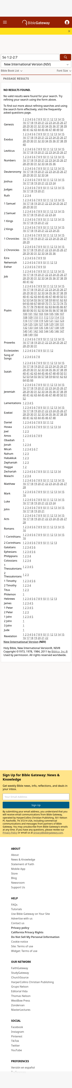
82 (46, 307)
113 (51, 317)
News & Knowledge (23, 859)
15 (62, 119)
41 (28, 130)
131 (62, 324)
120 (46, 321)
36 (54, 126)
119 (40, 321)
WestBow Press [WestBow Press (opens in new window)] (20, 1000)
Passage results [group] (16, 78)
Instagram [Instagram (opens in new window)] (17, 1032)
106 (56, 314)
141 (30, 331)
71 (50, 303)
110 (35, 317)
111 (40, 317)
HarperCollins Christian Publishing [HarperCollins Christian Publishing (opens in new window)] (32, 982)
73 (57, 303)
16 (24, 123)
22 (46, 123)
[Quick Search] (30, 57)
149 (30, 335)
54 (31, 300)
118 (35, 321)
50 (61, 130)
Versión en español (23, 1067)
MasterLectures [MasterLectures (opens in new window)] (20, 1010)
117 (30, 321)
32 (39, 126)
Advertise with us (22, 918)
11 (47, 119)
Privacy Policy (10, 832)
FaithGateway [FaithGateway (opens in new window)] (19, 968)
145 (51, 331)
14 (59, 119)
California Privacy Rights (27, 932)
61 (57, 300)
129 (51, 324)
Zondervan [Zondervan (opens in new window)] (18, 1005)
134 (35, 328)
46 (46, 130)
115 (62, 317)
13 (55, 119)
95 (50, 310)
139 (62, 328)
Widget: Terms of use (24, 951)
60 (54, 300)
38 (61, 126)
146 (56, 331)
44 (39, 130)
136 (46, 328)
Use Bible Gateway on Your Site (30, 914)
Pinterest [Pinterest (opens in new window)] (16, 1036)
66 (31, 303)
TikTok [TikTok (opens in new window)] (15, 1041)
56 (39, 300)
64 (24, 303)
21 (42, 123)
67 (35, 303)
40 (24, 130)
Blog (14, 878)
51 (65, 296)
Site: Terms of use (22, 946)
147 (62, 331)
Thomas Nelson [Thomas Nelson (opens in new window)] (21, 996)
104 (46, 314)
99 (65, 310)
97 (57, 310)
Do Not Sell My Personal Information (35, 937)
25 (57, 123)
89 (28, 310)
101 (30, 314)
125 (30, 324)
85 (57, 307)
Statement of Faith (22, 864)
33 (42, 126)
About (15, 855)
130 (56, 324)
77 (28, 307)
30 (31, 126)
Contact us (17, 923)
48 (54, 130)
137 (51, 328)
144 (46, 331)
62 (61, 300)
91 (35, 310)
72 (54, 303)
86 (61, 307)
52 (24, 300)
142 (35, 331)
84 (54, 307)
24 (54, 123)
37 (57, 126)
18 (31, 123)
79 (35, 307)
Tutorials (16, 909)
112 (46, 317)
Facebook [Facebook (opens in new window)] (17, 1027)
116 (25, 321)
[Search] (65, 57)
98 (61, 310)
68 (39, 303)
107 (62, 314)
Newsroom (18, 882)
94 (46, 310)
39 (65, 126)
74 (61, 303)
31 (35, 126)
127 (40, 324)
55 (35, 300)
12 (51, 119)
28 (24, 126)
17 (28, 123)
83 (50, 307)
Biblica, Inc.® (59, 651)
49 (57, 130)
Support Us (18, 887)
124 (25, 324)
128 (46, 324)
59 (50, 300)
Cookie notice (19, 941)
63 (65, 300)
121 (51, 321)
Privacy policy (20, 928)
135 (40, 328)
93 (42, 310)
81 (42, 307)
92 (39, 310)
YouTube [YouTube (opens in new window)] (16, 1050)
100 (25, 314)
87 (65, 307)
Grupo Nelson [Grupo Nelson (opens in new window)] (19, 986)
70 (46, 303)
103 (40, 314)
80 (39, 307)
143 (40, 331)
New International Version (20, 642)
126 (35, 324)
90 (31, 310)
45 (42, 130)
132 (25, 328)
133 (30, 328)
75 (65, 303)
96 (54, 310)
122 (56, 321)
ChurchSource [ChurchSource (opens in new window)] (20, 977)
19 (35, 123)
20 (39, 123)
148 (25, 335)
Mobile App (18, 869)
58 (46, 300)
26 (61, 123)
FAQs (14, 904)
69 (42, 303)
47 (50, 130)
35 (50, 126)
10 (44, 119)
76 (24, 307)
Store (14, 873)
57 (42, 300)
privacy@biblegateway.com (48, 832)
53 (28, 300)
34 (46, 126)
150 (35, 335)
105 (51, 314)
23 (50, 123)
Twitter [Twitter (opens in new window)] (15, 1045)
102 (35, 314)
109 (30, 317)
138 (56, 328)
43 (35, 130)
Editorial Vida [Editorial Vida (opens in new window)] (19, 991)
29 (28, 126)
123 (62, 321)
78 (31, 307)
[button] (67, 22)
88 (24, 310)
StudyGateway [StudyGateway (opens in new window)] (20, 973)
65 (28, 303)
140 (25, 331)
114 (56, 317)
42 (31, 130)
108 (25, 317)
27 (65, 123)
